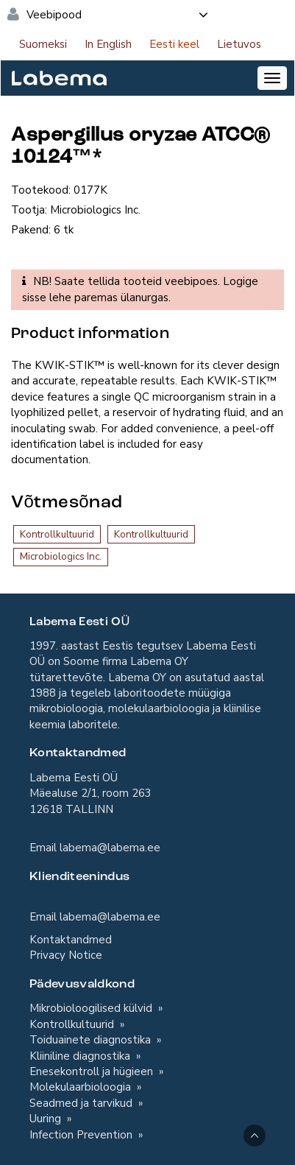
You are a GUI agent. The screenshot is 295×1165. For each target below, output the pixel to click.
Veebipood (118, 14)
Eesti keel (174, 44)
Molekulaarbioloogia (81, 1087)
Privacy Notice (65, 955)
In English (108, 44)
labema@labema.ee (110, 847)
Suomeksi (43, 44)
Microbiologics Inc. (61, 556)
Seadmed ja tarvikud (82, 1103)
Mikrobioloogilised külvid (92, 1008)
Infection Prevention (82, 1134)
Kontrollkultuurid (57, 534)
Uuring (46, 1118)
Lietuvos (239, 44)
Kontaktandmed (70, 939)
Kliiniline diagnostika (81, 1056)
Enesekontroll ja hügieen (92, 1071)
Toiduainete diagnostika (91, 1039)
